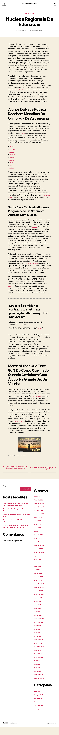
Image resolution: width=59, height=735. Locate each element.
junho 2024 (37, 570)
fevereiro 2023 (39, 626)
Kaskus (12, 155)
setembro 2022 (39, 630)
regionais (23, 461)
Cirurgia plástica (39, 702)
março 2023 (38, 623)
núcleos (18, 461)
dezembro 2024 (39, 550)
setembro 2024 (39, 560)
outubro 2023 (38, 598)
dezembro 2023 (39, 591)
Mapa (12, 165)
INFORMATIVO (38, 706)
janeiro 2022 (38, 651)
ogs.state (13, 160)
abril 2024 (37, 577)
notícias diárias (21, 426)
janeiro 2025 (38, 546)
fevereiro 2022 (39, 647)
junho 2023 (37, 612)
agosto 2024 (38, 563)
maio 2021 (37, 672)
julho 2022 (37, 633)
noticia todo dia (34, 266)
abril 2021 (37, 675)
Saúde (36, 709)
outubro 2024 (38, 556)
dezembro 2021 (39, 654)
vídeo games (38, 716)
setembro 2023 (39, 602)
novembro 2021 (39, 658)
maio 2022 (37, 637)
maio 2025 (37, 536)
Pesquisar (5, 493)
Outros (12, 171)
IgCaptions (23, 31)
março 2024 (38, 581)
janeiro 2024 (38, 588)
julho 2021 (37, 668)
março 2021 (38, 679)
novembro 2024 (39, 553)
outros (23, 136)
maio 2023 (37, 616)
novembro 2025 (39, 515)
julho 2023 (37, 609)
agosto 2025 (38, 525)
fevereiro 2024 (39, 584)
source (40, 333)
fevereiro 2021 (38, 682)
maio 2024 (37, 574)
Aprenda (37, 699)
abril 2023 (37, 619)
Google (12, 168)
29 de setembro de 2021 (36, 31)
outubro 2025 (38, 518)
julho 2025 (37, 529)
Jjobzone (13, 157)
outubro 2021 (38, 661)
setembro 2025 (39, 522)
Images (12, 163)
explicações (21, 91)
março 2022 (38, 644)
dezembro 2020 (39, 686)
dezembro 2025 (39, 511)
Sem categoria (29, 14)
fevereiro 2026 (39, 508)
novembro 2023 (39, 595)
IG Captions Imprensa (29, 4)
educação (13, 461)
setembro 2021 (39, 665)
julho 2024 (37, 567)
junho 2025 (37, 532)
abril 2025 (37, 539)
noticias (12, 149)
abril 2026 (37, 504)
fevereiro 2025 (39, 543)
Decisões (13, 152)
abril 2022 (37, 640)
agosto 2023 (38, 605)
